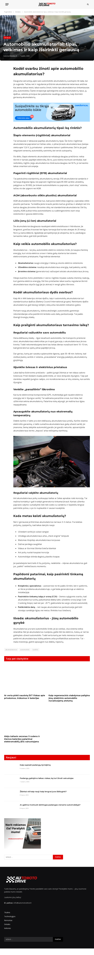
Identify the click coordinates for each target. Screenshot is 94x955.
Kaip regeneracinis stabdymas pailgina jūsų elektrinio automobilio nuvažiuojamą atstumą (69, 698)
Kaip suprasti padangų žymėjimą (35, 765)
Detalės (7, 38)
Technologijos (9, 916)
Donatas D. (14, 56)
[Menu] (7, 4)
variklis (35, 649)
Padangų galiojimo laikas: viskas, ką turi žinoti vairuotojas (46, 778)
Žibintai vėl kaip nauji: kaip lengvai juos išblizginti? (43, 791)
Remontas (8, 920)
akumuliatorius (11, 649)
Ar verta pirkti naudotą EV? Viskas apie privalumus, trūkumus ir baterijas (24, 696)
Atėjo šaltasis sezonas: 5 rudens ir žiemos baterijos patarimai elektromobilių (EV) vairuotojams (22, 739)
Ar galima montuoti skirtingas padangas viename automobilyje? (50, 805)
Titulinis (7, 912)
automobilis (24, 649)
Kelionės (7, 928)
